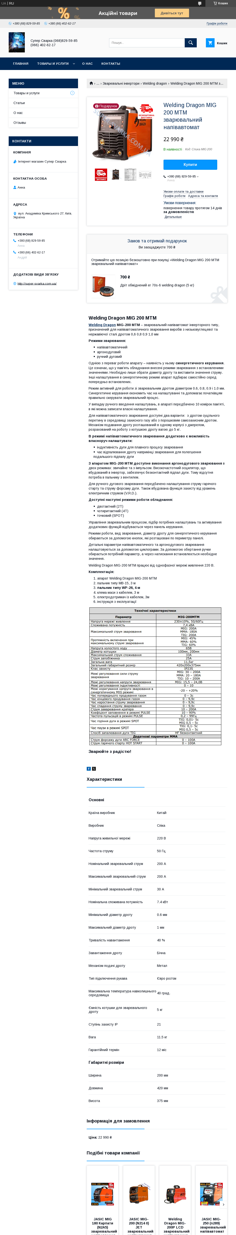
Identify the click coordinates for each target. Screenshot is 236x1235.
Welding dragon (155, 83)
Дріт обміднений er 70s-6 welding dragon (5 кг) (157, 285)
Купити (190, 165)
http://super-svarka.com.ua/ (37, 283)
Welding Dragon (102, 325)
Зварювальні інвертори (121, 83)
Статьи (19, 103)
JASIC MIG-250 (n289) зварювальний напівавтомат (213, 1225)
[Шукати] (191, 42)
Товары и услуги (53, 63)
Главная (20, 63)
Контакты (110, 63)
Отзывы (19, 123)
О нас (87, 63)
